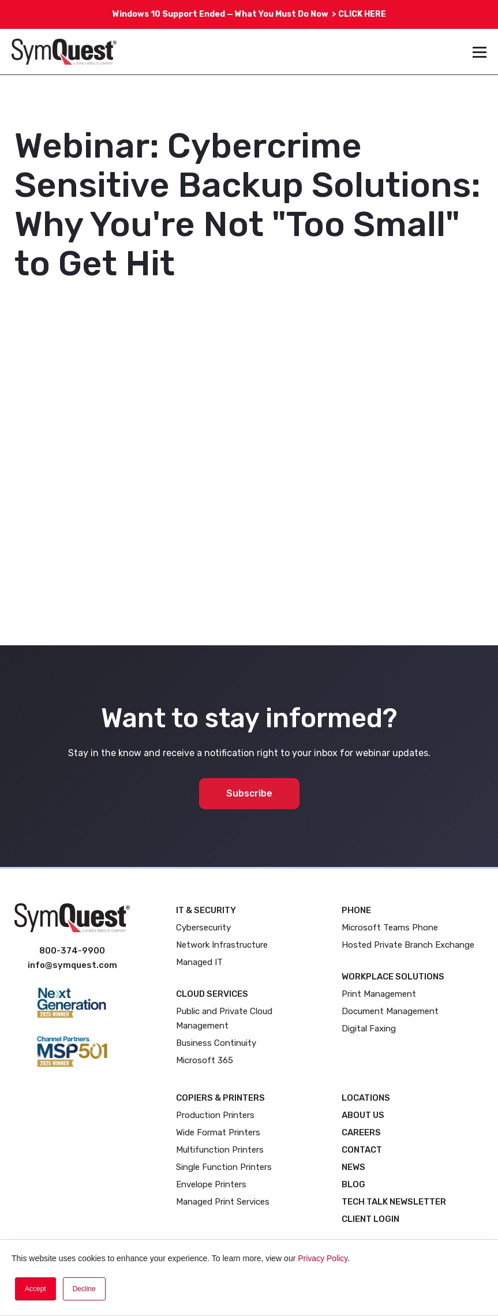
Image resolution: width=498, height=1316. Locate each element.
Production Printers (215, 1115)
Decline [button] (84, 1289)
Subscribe (249, 793)
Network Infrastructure (222, 945)
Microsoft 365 (204, 1060)
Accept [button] (35, 1289)
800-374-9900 (72, 950)
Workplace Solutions (393, 976)
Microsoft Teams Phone (390, 927)
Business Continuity (216, 1043)
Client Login (370, 1219)
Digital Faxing (369, 1028)
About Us (363, 1115)
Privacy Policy (322, 1258)
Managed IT (199, 962)
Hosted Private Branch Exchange (408, 945)
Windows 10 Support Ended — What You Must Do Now (225, 14)
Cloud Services (212, 994)
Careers (361, 1132)
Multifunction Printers (220, 1150)
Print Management (379, 994)
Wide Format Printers (218, 1132)
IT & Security (206, 910)
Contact (362, 1150)
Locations (366, 1098)
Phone (356, 910)
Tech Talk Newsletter (394, 1202)
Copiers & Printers (220, 1098)
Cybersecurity (203, 927)
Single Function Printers (224, 1167)
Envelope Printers (211, 1184)
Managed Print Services (222, 1202)
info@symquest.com (72, 965)
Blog (353, 1184)
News (353, 1167)
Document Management (390, 1011)
